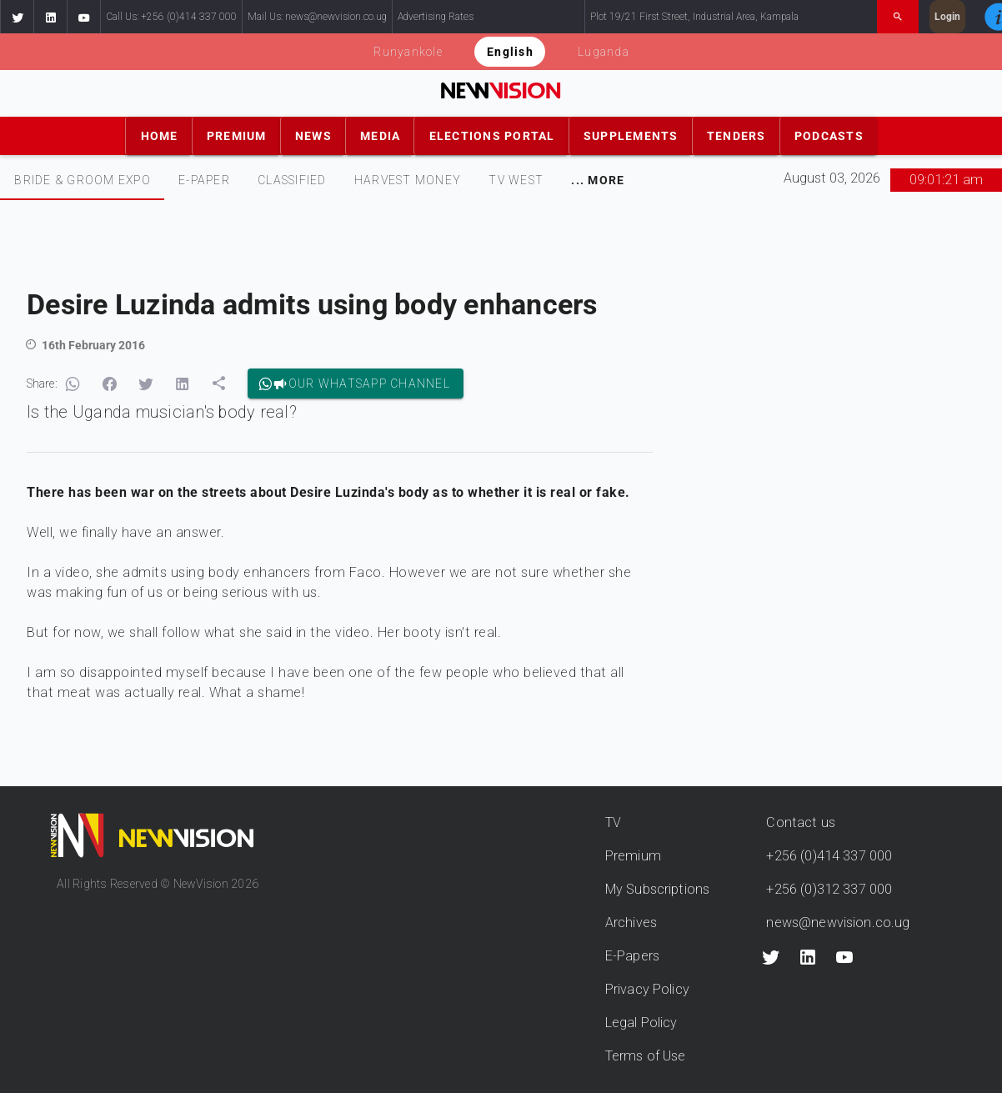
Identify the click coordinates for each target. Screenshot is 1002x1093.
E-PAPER (204, 180)
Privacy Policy (647, 989)
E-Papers (632, 956)
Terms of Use (645, 1056)
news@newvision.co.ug (837, 922)
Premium (633, 856)
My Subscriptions (657, 889)
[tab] (82, 180)
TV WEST (516, 180)
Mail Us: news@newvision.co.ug (317, 17)
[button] (16, 16)
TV (613, 822)
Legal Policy (641, 1022)
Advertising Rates (435, 17)
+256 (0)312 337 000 (829, 889)
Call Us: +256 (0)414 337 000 (171, 17)
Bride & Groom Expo (82, 180)
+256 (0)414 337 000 (829, 856)
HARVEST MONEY (407, 180)
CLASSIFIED (292, 180)
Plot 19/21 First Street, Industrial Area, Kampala (694, 17)
